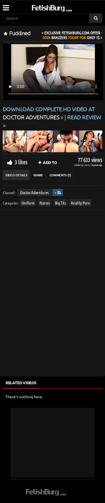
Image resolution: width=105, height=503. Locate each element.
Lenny (88, 165)
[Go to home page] (62, 7)
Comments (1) (60, 175)
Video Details (16, 175)
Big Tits (60, 202)
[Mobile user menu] (5, 5)
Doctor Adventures (34, 192)
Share (38, 175)
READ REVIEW (84, 116)
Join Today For (72, 35)
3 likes (21, 161)
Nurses (44, 202)
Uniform (28, 202)
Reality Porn (80, 202)
